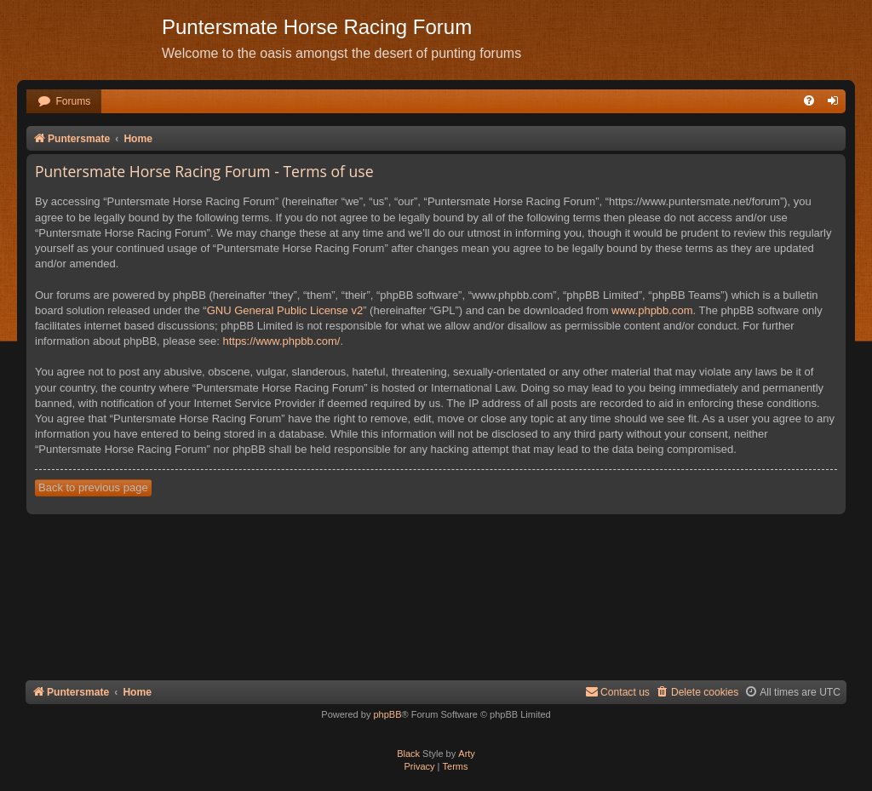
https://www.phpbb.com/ (281, 341)
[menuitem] (64, 101)
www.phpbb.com (651, 310)
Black (408, 753)
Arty (466, 753)
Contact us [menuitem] (617, 691)
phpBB (387, 714)
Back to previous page (93, 487)
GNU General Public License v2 (285, 310)
